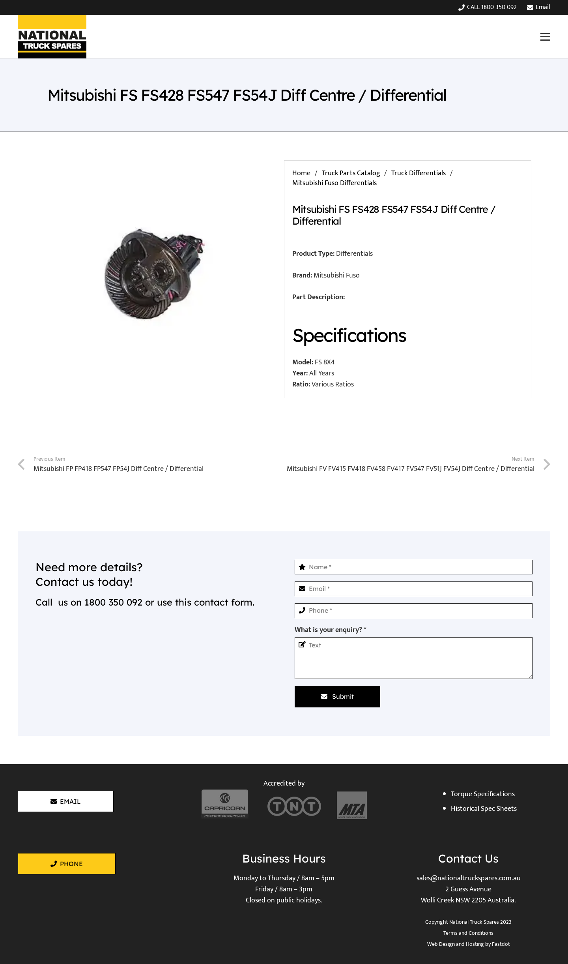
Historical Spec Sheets (484, 809)
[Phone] (413, 610)
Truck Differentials (418, 173)
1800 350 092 (113, 602)
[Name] (413, 567)
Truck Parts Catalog (351, 173)
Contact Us (468, 858)
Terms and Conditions (468, 933)
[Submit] (337, 696)
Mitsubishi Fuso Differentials (334, 183)
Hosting (475, 944)
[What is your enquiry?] (413, 658)
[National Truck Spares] (52, 36)
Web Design (441, 944)
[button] (545, 36)
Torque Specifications (483, 794)
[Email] (413, 588)
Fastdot (501, 944)
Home (301, 173)
